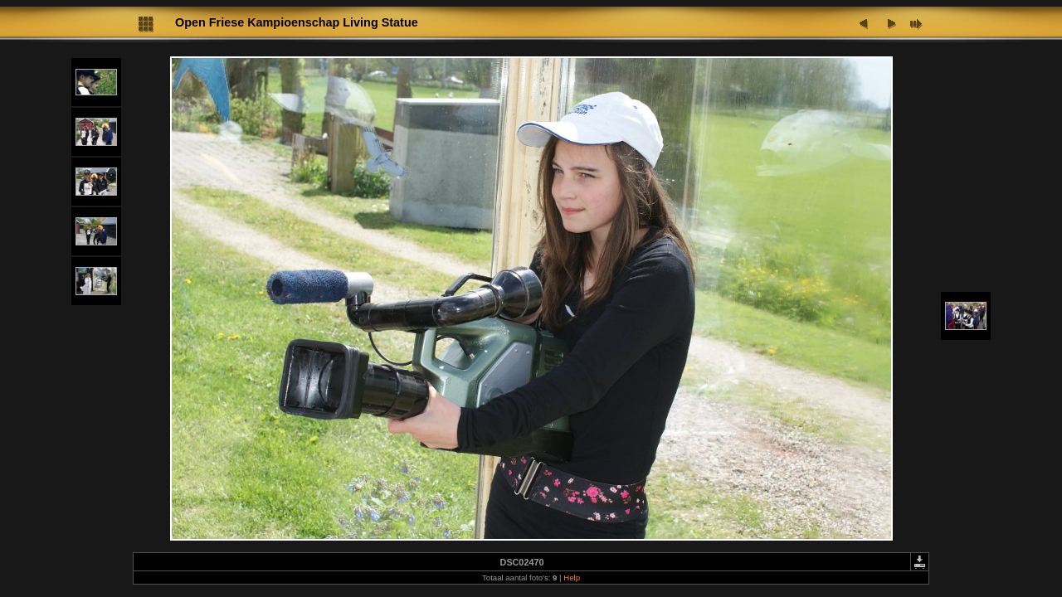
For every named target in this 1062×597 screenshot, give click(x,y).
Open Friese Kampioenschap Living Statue (296, 22)
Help (571, 577)
